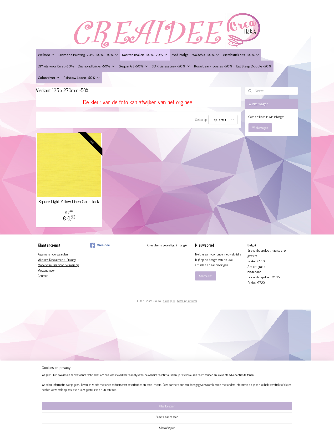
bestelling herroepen (187, 301)
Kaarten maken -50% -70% (145, 55)
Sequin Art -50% (133, 66)
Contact (43, 275)
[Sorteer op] (223, 119)
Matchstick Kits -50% (241, 55)
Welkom (46, 55)
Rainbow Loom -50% (82, 78)
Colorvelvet (49, 78)
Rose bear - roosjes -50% (213, 66)
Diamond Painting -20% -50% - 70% (88, 55)
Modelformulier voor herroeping (58, 264)
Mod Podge (180, 55)
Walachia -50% (205, 55)
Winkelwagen (260, 127)
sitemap (167, 301)
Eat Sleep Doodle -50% (254, 66)
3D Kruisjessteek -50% (171, 66)
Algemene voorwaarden (53, 254)
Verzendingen (47, 270)
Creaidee (100, 245)
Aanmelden (206, 275)
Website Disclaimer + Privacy (57, 259)
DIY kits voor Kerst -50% (56, 66)
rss (173, 301)
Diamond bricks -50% (96, 66)
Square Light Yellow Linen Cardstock (69, 201)
